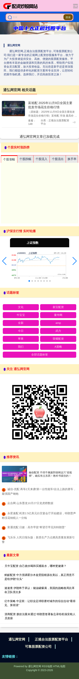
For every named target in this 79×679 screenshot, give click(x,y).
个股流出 (58, 159)
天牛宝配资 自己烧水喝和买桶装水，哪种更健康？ (35, 565)
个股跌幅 (25, 159)
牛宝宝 (21, 314)
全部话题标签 (39, 354)
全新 (20, 322)
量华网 (58, 314)
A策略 (58, 346)
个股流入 (41, 159)
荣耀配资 (58, 338)
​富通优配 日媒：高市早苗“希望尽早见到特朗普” (36, 527)
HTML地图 (59, 666)
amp (58, 322)
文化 (20, 307)
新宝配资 (58, 307)
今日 (20, 330)
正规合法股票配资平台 (51, 639)
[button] (4, 261)
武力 (58, 330)
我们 (20, 346)
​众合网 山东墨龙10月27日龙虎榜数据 (30, 503)
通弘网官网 (17, 639)
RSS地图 (47, 666)
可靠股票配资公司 (38, 646)
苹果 (20, 338)
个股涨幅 (9, 159)
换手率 (72, 159)
